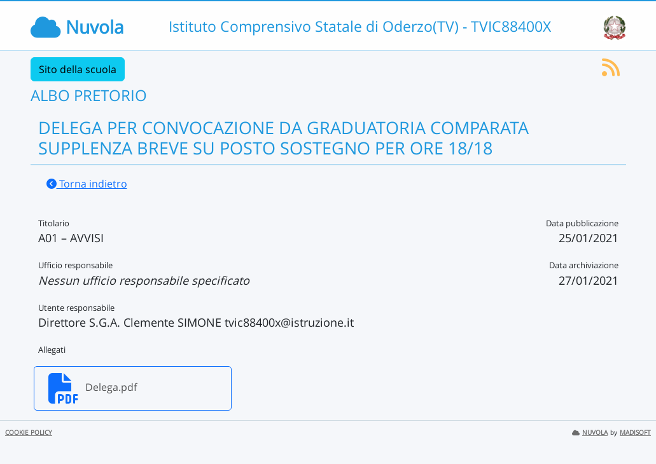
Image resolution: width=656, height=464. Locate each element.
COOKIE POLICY (28, 432)
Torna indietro (86, 184)
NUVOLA (590, 432)
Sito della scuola (77, 69)
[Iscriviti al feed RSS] (611, 71)
